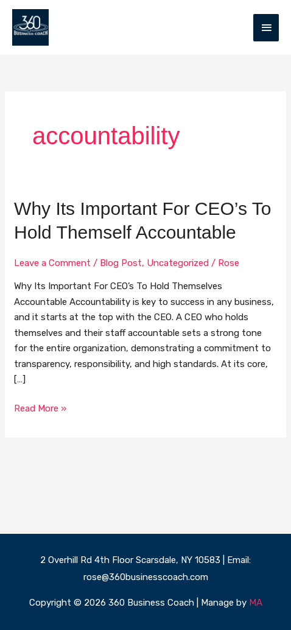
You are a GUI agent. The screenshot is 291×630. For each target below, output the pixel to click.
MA (255, 602)
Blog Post (121, 262)
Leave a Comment (52, 262)
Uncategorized (178, 262)
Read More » (40, 407)
